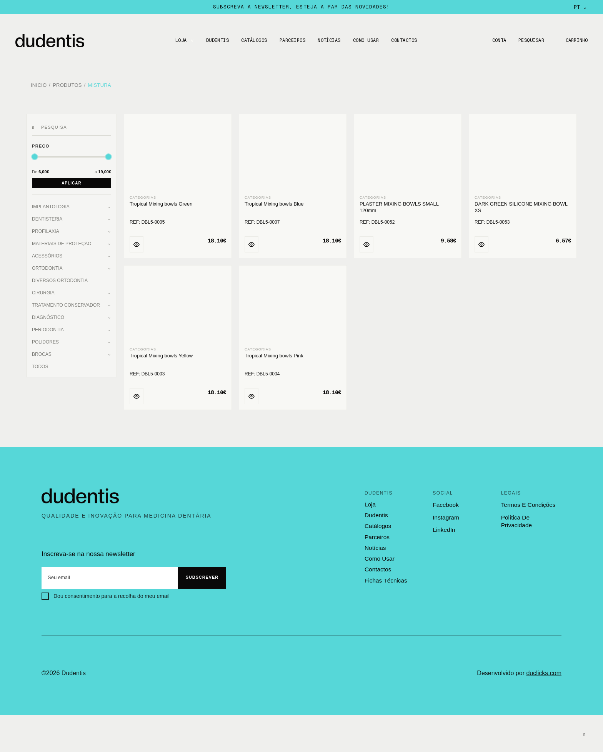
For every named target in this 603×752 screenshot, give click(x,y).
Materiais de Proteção (61, 241)
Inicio (39, 84)
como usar (379, 556)
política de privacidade (531, 515)
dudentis (376, 513)
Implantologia (51, 205)
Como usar (365, 40)
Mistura (99, 84)
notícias (375, 545)
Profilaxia (45, 229)
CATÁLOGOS (253, 40)
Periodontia (48, 327)
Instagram (445, 515)
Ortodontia (47, 266)
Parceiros (291, 40)
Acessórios (47, 254)
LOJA (180, 40)
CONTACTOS (403, 40)
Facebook (445, 503)
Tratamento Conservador (66, 303)
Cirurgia (43, 291)
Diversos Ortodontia (60, 278)
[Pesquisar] (34, 126)
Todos (40, 364)
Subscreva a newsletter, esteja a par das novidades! (301, 6)
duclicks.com (543, 671)
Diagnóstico (48, 315)
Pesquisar (530, 40)
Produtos (67, 84)
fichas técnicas (385, 577)
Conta (497, 40)
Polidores (45, 340)
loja (370, 503)
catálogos (378, 524)
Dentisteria (47, 217)
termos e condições (527, 503)
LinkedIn (444, 528)
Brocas (42, 352)
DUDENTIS (216, 40)
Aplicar (71, 181)
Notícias (328, 40)
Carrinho (576, 40)
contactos (378, 567)
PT (580, 6)
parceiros (377, 534)
